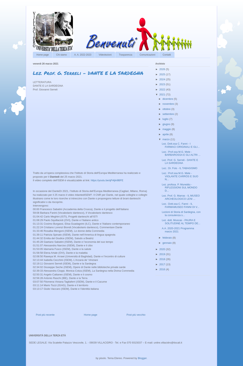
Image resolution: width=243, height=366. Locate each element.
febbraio (168, 237)
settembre (169, 114)
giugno (167, 124)
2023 (162, 84)
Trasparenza (125, 54)
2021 (162, 94)
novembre (169, 103)
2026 (162, 69)
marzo (166, 139)
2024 (162, 79)
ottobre (167, 109)
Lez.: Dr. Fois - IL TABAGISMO (179, 168)
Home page (42, 54)
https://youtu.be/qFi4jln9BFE (107, 180)
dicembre (168, 98)
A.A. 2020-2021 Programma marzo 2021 (178, 230)
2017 (162, 264)
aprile (166, 134)
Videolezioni (105, 54)
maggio (167, 129)
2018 (162, 259)
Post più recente (45, 314)
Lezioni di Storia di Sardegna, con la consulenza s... (181, 213)
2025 (162, 74)
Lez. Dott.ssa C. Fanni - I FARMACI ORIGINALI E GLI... (181, 145)
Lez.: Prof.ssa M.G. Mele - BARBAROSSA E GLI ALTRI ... (181, 153)
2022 (162, 89)
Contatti (167, 54)
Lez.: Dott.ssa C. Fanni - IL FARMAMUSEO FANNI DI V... (180, 205)
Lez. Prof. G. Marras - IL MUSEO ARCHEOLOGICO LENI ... (181, 197)
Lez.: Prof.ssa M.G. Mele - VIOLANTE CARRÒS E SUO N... (180, 176)
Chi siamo (61, 54)
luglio (166, 118)
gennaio (167, 242)
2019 (162, 254)
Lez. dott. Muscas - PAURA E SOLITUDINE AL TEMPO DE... (181, 222)
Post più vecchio (135, 314)
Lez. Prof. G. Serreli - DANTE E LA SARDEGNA (180, 162)
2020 (162, 249)
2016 (162, 269)
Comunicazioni (147, 54)
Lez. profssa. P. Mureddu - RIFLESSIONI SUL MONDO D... (179, 187)
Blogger (142, 358)
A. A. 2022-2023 (82, 54)
